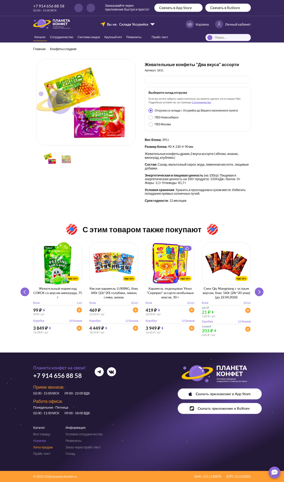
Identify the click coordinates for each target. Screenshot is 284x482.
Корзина (197, 24)
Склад (70, 453)
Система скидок (89, 37)
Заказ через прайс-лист (82, 447)
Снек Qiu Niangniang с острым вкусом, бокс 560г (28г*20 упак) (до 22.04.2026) (226, 292)
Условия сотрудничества (83, 434)
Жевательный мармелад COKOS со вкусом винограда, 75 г (57, 292)
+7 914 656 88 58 (48, 5)
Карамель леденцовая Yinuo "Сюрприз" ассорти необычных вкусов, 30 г (170, 292)
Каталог (40, 37)
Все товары (41, 434)
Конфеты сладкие (63, 49)
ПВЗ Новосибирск (163, 117)
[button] (259, 291)
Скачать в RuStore (225, 7)
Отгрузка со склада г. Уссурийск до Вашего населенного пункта (193, 110)
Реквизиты (133, 37)
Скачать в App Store (175, 7)
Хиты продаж (43, 447)
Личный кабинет (233, 24)
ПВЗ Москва (160, 124)
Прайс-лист (42, 453)
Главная (39, 49)
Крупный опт (113, 37)
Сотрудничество (61, 37)
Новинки (39, 441)
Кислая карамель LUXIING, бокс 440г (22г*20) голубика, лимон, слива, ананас (114, 292)
